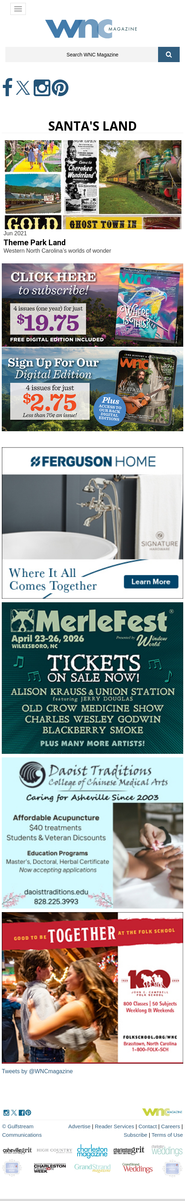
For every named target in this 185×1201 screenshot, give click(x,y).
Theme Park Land (35, 242)
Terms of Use (167, 1135)
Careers (170, 1126)
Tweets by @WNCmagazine (37, 1071)
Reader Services (114, 1126)
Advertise (79, 1126)
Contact (148, 1126)
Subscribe (136, 1135)
